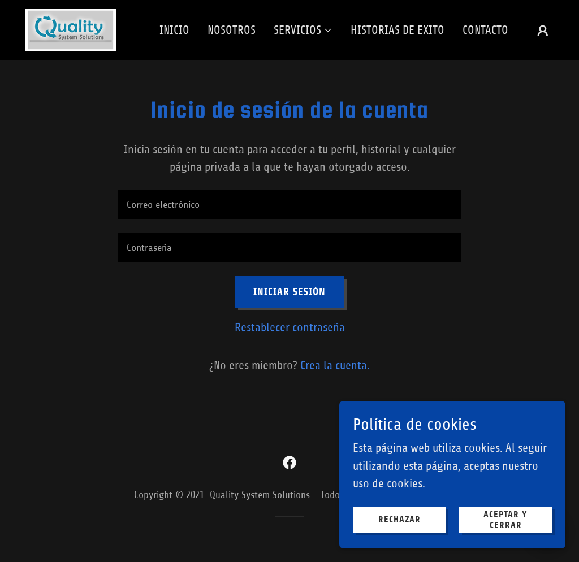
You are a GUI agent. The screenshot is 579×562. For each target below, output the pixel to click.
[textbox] (289, 204)
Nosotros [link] (232, 30)
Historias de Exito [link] (397, 30)
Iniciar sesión (289, 291)
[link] (70, 29)
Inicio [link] (174, 30)
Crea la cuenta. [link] (335, 365)
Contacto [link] (485, 30)
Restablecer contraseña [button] (290, 327)
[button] (303, 30)
